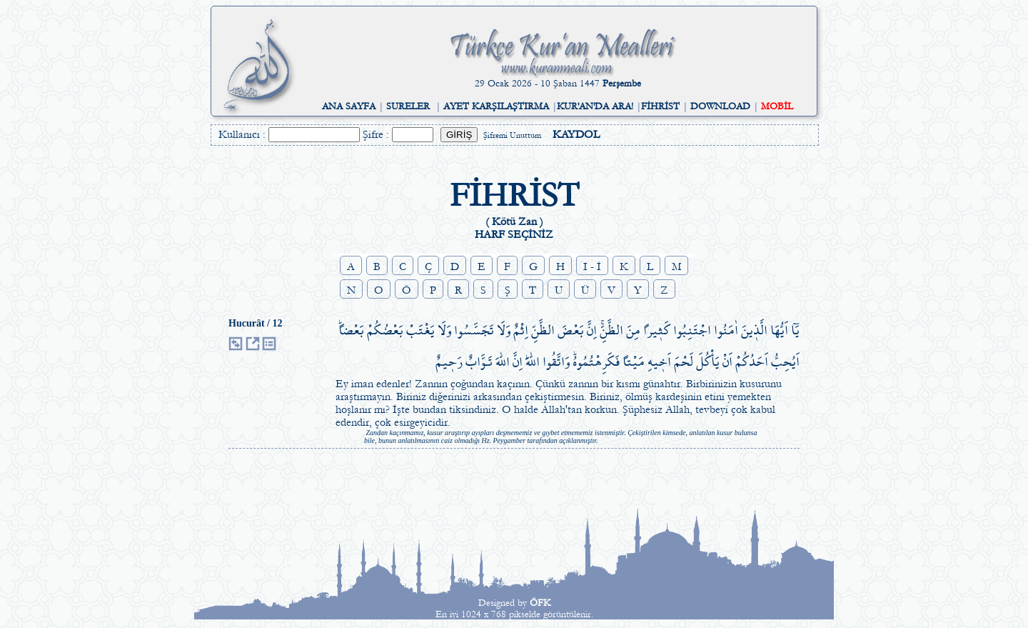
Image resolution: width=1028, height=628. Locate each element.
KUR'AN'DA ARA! (595, 106)
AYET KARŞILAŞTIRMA (496, 106)
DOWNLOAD (720, 106)
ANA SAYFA (349, 106)
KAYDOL (576, 134)
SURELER (408, 106)
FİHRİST (660, 106)
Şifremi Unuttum (512, 135)
